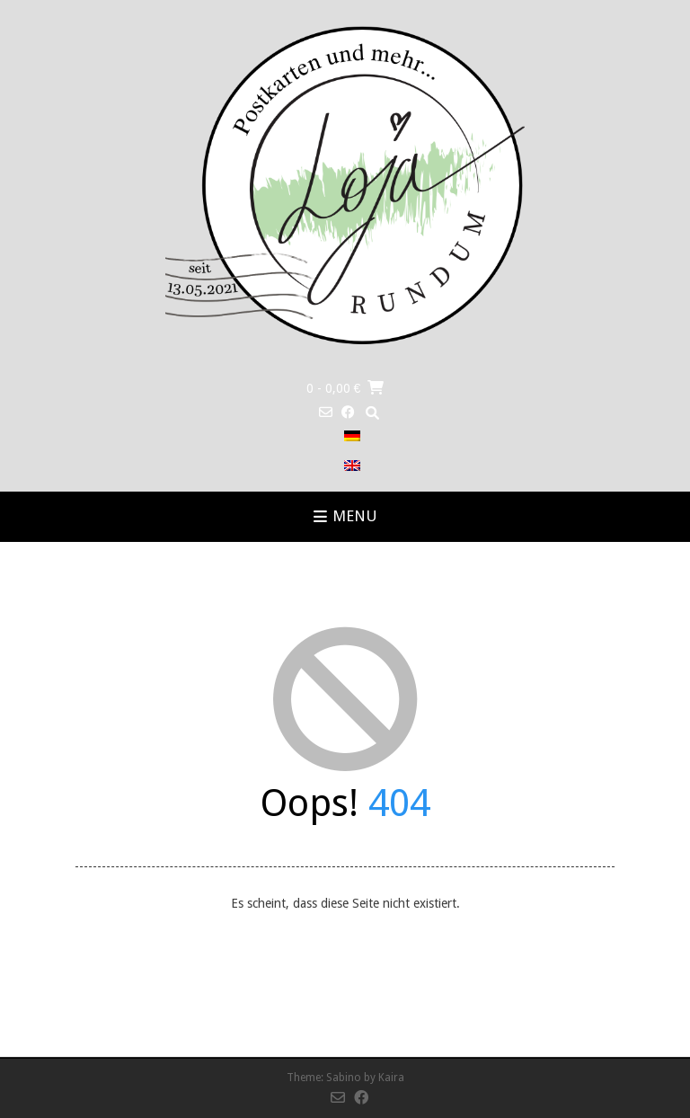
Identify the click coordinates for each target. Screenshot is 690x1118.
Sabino (343, 1077)
